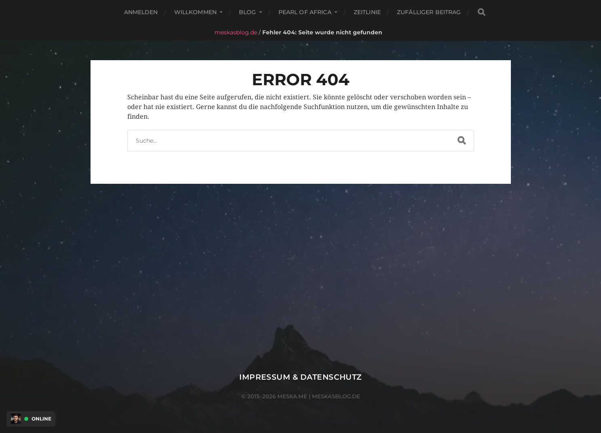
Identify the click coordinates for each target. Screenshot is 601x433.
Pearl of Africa (304, 12)
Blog (247, 12)
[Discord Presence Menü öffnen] (16, 419)
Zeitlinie (367, 12)
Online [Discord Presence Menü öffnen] (41, 419)
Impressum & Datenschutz (300, 377)
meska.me (292, 396)
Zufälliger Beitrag (429, 12)
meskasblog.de (236, 32)
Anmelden (141, 12)
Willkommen (195, 12)
